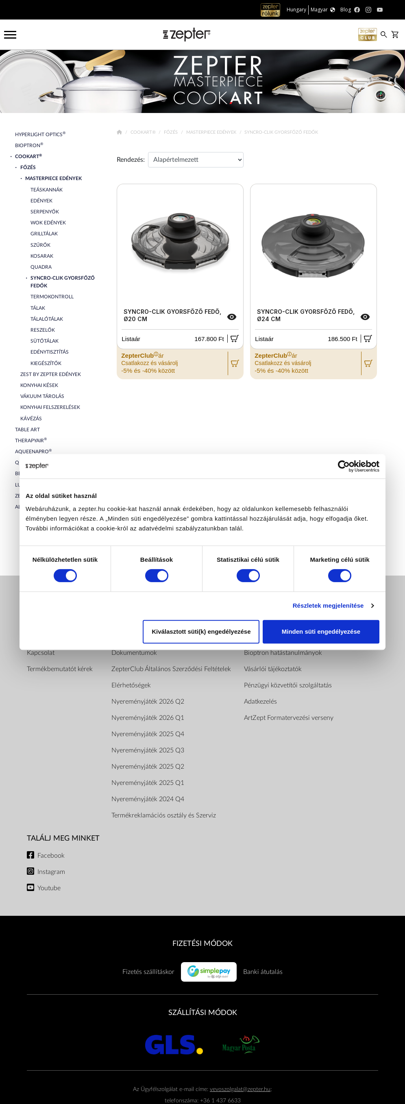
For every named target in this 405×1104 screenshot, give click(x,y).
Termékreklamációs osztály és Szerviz (163, 815)
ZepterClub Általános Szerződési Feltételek (171, 669)
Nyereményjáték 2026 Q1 (147, 718)
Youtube (49, 888)
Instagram (51, 872)
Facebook (51, 855)
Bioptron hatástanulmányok (283, 653)
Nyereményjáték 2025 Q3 (147, 750)
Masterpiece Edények (211, 132)
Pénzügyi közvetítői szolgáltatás (288, 685)
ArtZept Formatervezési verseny (288, 718)
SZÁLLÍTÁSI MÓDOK (202, 1012)
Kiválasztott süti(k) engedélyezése (201, 631)
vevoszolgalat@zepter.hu (240, 1089)
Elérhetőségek (131, 685)
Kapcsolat (40, 653)
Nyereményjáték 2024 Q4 (147, 799)
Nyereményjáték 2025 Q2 (147, 766)
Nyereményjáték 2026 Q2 (147, 701)
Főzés (171, 132)
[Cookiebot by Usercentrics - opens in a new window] (343, 466)
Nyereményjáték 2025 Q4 (147, 734)
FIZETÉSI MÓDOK (202, 943)
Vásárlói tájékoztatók (273, 669)
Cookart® (144, 132)
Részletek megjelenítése (328, 605)
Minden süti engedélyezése (321, 631)
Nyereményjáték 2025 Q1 (147, 783)
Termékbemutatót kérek (60, 669)
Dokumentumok (134, 653)
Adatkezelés (260, 701)
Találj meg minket (63, 838)
